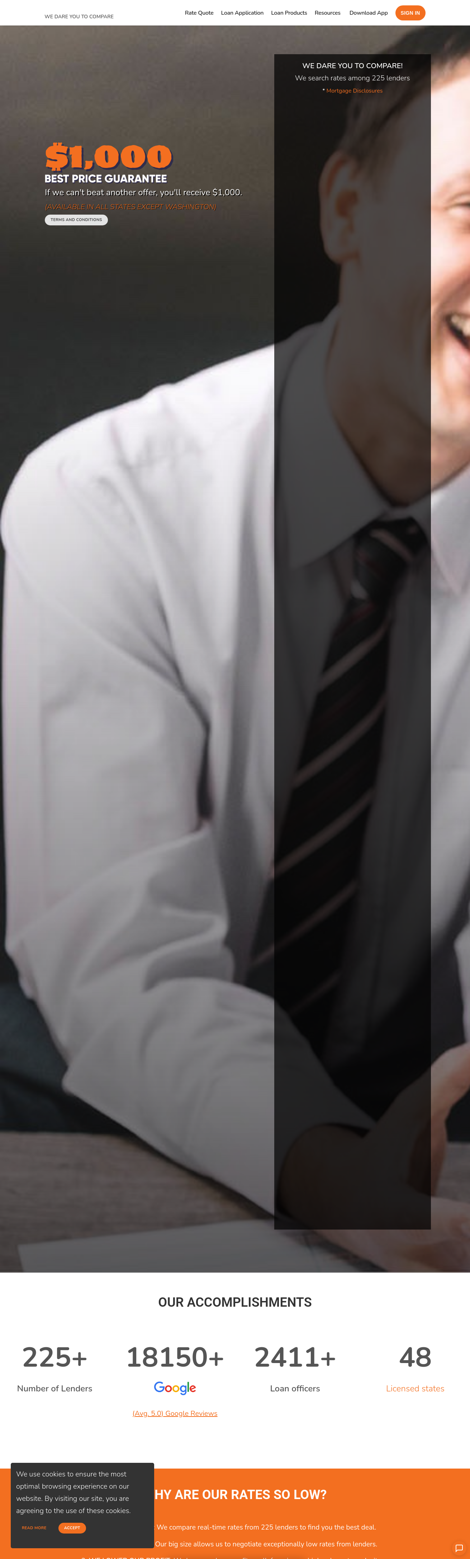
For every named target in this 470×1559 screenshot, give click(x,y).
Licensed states (415, 1388)
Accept (72, 1528)
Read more (34, 1528)
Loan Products (289, 13)
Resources (328, 13)
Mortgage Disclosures (354, 91)
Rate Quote (199, 13)
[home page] (98, 8)
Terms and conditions (76, 220)
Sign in (410, 13)
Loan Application (242, 13)
